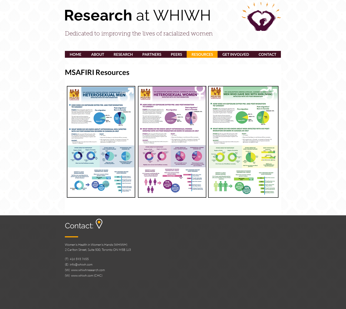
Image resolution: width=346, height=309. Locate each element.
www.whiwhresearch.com (88, 270)
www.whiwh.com (82, 275)
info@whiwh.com (81, 264)
